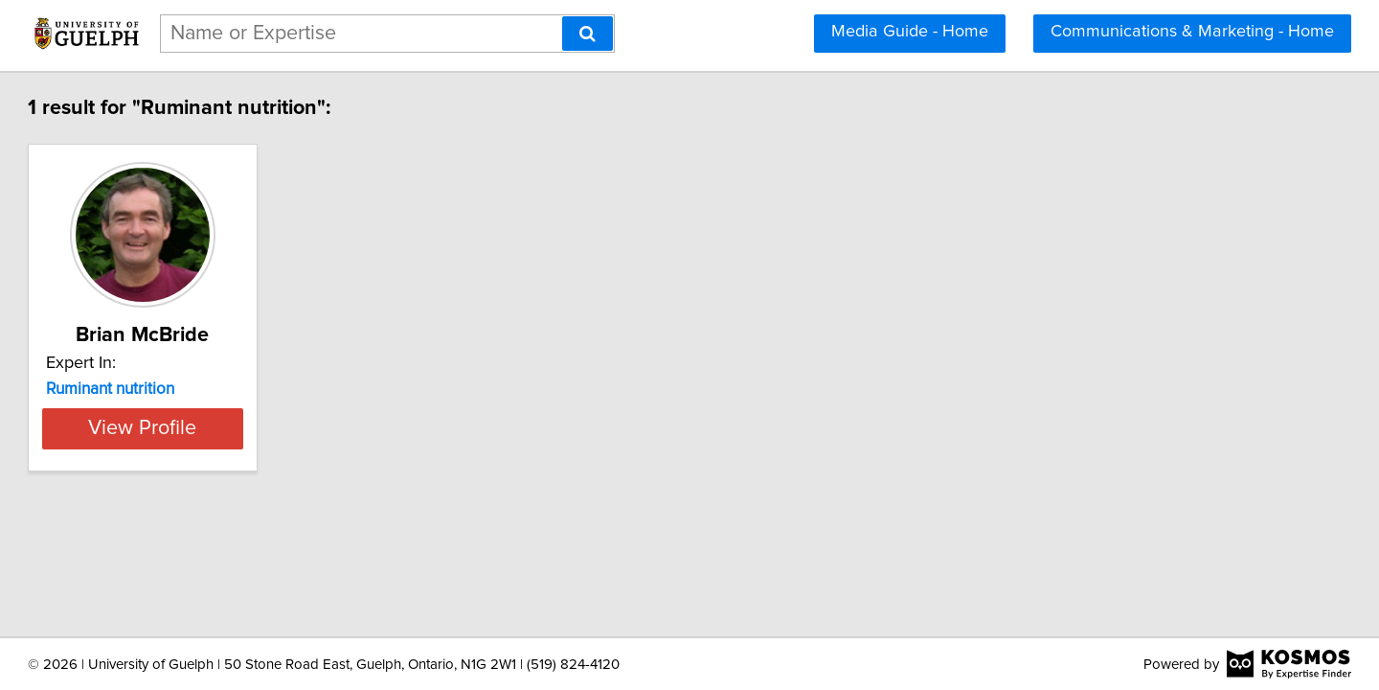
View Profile (254, 428)
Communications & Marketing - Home (1192, 31)
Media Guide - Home (909, 31)
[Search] (587, 33)
